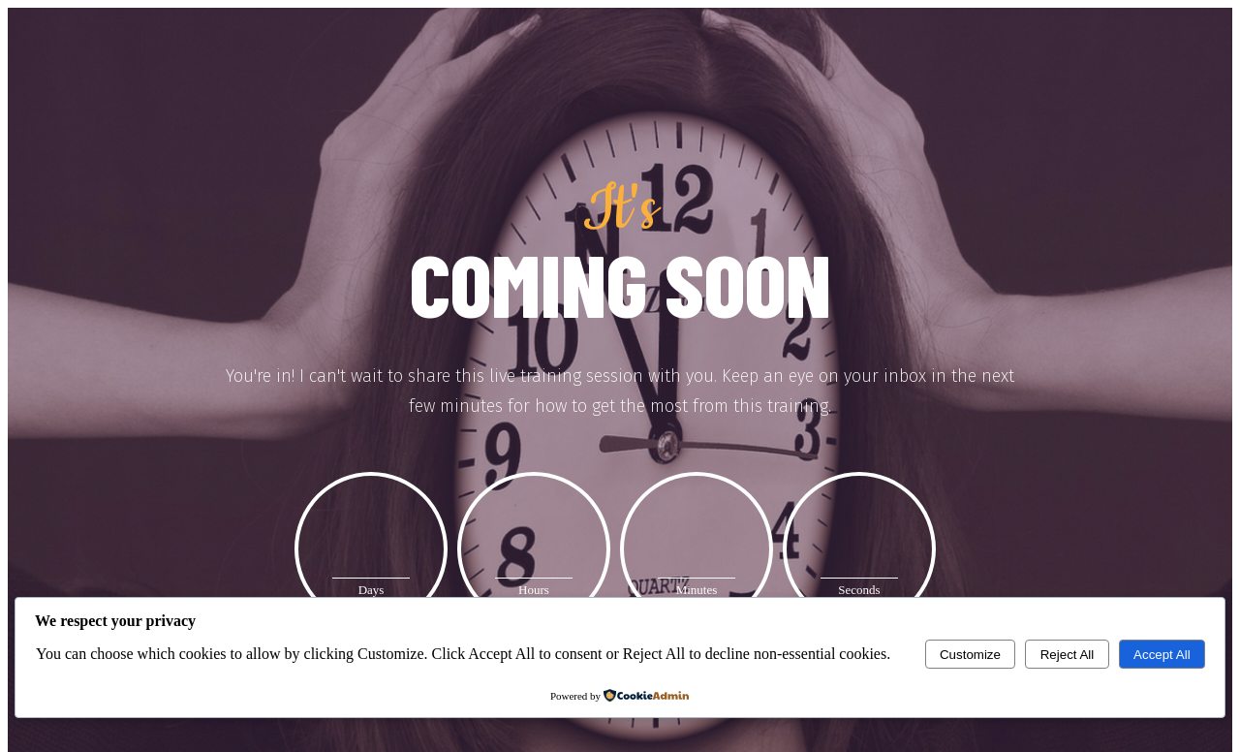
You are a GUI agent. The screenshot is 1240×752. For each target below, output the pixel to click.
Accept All (1162, 654)
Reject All (1067, 654)
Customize (970, 654)
